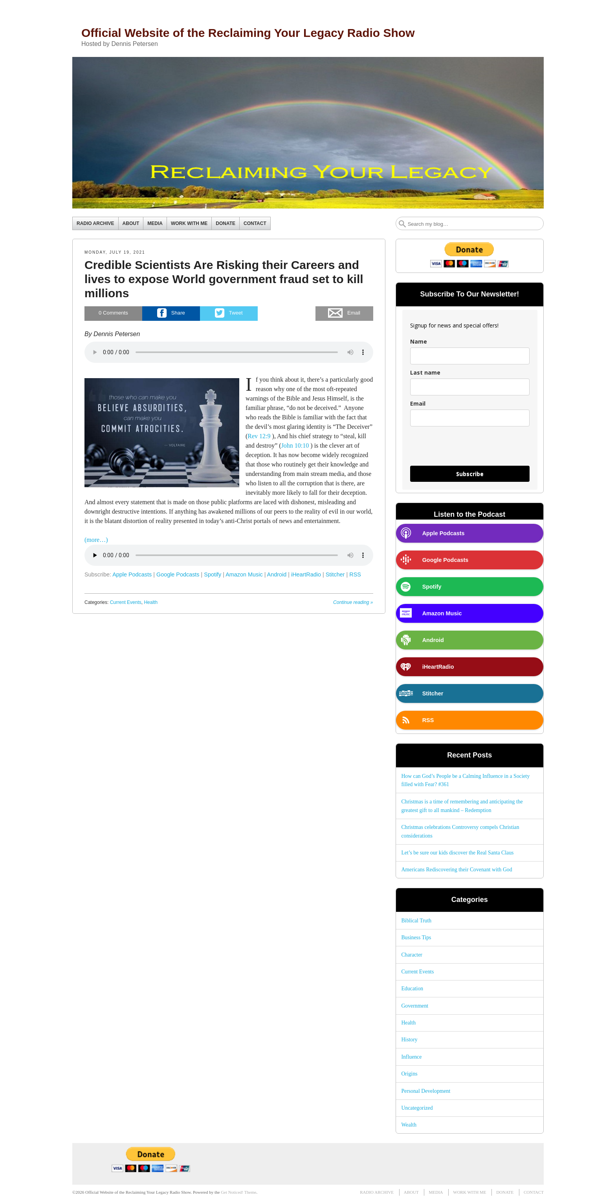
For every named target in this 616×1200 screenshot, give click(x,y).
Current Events (125, 602)
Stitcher (335, 574)
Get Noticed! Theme (238, 1192)
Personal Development (425, 1091)
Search (402, 223)
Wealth (408, 1125)
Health (151, 602)
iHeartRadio (306, 574)
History (409, 1040)
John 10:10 (295, 445)
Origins (409, 1074)
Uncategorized (417, 1108)
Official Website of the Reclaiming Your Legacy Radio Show (248, 32)
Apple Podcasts (132, 574)
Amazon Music (244, 574)
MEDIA (155, 223)
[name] (470, 356)
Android (277, 574)
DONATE (225, 223)
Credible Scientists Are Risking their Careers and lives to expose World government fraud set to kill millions (223, 279)
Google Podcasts (178, 574)
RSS (355, 574)
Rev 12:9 (259, 436)
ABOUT (131, 223)
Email (417, 403)
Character (411, 955)
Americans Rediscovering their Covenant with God (456, 870)
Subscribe (470, 473)
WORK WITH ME (189, 223)
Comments (113, 313)
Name (418, 341)
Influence (411, 1057)
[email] (470, 418)
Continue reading (353, 602)
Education (412, 988)
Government (414, 1006)
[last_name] (470, 387)
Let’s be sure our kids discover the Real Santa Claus (457, 853)
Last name (425, 372)
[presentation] (470, 449)
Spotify (212, 574)
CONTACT (255, 223)
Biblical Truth (416, 921)
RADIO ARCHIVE (95, 223)
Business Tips (416, 937)
